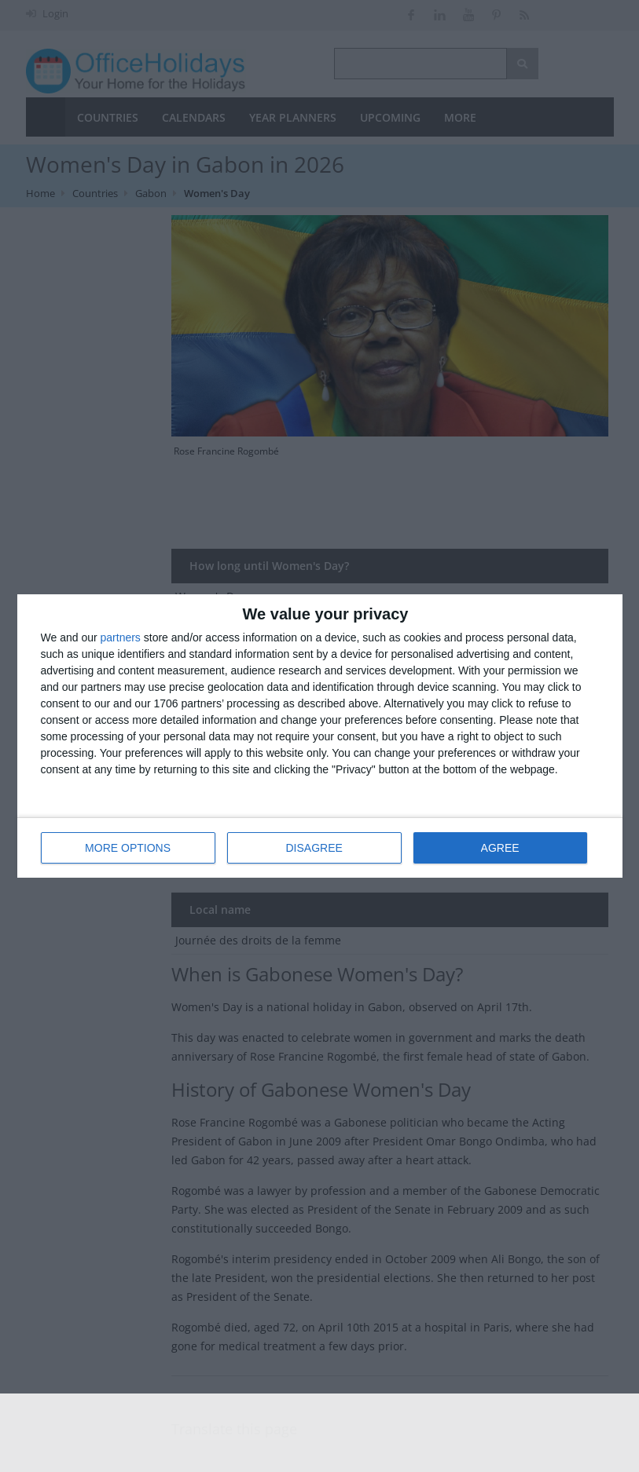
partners (121, 637)
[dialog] (319, 736)
